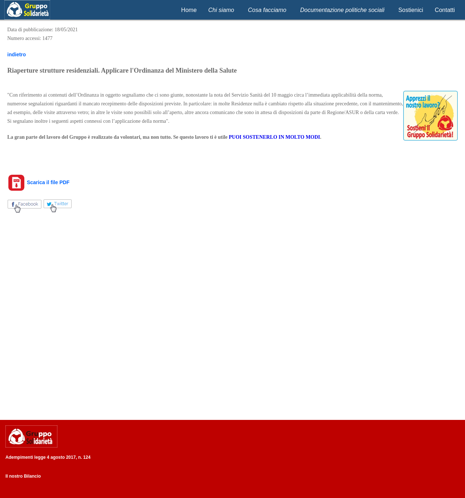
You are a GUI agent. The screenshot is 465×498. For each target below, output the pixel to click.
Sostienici (410, 10)
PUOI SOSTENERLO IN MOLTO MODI (274, 137)
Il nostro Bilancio (23, 476)
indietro (16, 54)
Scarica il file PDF (38, 182)
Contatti (445, 10)
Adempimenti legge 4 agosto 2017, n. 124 (47, 457)
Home (189, 10)
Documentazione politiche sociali (342, 10)
